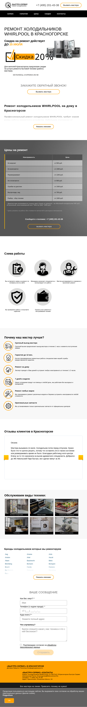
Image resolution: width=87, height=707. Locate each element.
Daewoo (52, 567)
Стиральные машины (41, 525)
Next (80, 457)
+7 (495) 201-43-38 (47, 5)
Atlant (7, 561)
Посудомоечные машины (66, 525)
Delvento (30, 570)
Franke (51, 573)
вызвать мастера (44, 226)
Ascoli (51, 557)
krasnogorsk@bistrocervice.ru (47, 676)
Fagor (7, 573)
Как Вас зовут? (27, 598)
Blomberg (8, 564)
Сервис (10, 14)
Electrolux (52, 570)
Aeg (6, 554)
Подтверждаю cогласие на (38, 646)
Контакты (61, 14)
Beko (51, 561)
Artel (28, 557)
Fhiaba (29, 573)
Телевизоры (16, 525)
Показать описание (43, 126)
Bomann (30, 564)
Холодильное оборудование (66, 507)
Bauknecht (31, 561)
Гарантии (24, 14)
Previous (6, 457)
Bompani (52, 564)
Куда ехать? (26, 615)
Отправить (43, 652)
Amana (29, 554)
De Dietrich (9, 570)
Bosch (7, 567)
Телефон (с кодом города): (32, 607)
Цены (36, 14)
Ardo (50, 554)
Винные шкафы (41, 507)
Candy (29, 567)
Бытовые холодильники (16, 507)
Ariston (7, 557)
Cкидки (48, 14)
